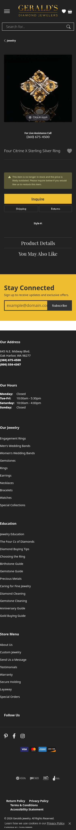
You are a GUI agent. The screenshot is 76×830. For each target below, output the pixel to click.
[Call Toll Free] (10, 364)
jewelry (11, 40)
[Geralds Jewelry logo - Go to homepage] (38, 11)
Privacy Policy (38, 801)
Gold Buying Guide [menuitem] (13, 616)
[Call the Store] (10, 360)
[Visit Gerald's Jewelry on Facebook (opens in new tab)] (14, 736)
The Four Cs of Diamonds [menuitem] (17, 541)
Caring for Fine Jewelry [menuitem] (15, 586)
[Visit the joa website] (56, 778)
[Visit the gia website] (21, 778)
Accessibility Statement (27, 809)
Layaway (6, 689)
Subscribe (59, 305)
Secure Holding (10, 682)
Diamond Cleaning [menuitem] (12, 593)
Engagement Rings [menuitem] (13, 438)
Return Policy (15, 801)
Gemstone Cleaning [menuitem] (13, 601)
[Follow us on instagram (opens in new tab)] (22, 736)
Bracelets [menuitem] (6, 490)
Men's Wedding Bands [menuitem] (15, 446)
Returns (55, 208)
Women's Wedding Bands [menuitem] (17, 453)
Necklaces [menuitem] (7, 483)
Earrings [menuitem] (5, 475)
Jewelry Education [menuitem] (12, 534)
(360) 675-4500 (38, 137)
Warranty (6, 674)
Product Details (38, 242)
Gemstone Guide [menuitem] (11, 571)
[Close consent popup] (70, 823)
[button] (64, 11)
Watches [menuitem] (6, 498)
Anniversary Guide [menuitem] (12, 608)
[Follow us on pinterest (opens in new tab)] (6, 736)
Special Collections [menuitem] (12, 505)
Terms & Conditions (24, 805)
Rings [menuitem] (3, 468)
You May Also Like (38, 253)
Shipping (21, 208)
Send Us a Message (13, 660)
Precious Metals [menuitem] (10, 579)
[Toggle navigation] (7, 11)
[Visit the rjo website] (46, 778)
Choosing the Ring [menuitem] (12, 556)
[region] (38, 88)
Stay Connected (29, 288)
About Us (6, 645)
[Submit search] (69, 26)
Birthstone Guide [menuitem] (11, 564)
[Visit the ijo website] (34, 778)
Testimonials (8, 667)
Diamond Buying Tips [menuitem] (14, 549)
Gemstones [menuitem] (8, 460)
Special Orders (10, 697)
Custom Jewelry (10, 652)
